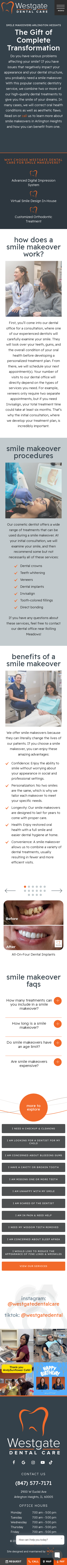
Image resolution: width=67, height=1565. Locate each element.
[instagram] (33, 1462)
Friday (15, 1532)
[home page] (24, 7)
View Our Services (33, 1266)
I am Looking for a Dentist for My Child (33, 1142)
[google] (23, 1462)
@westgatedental (42, 1315)
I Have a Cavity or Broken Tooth (33, 1167)
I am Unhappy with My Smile (34, 1191)
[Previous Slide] (10, 890)
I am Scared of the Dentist (33, 1203)
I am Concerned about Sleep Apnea (33, 1239)
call (24, 116)
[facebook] (13, 1462)
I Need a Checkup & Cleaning (33, 1128)
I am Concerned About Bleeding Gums (33, 1155)
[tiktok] (52, 1463)
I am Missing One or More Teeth (33, 1179)
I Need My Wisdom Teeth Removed (33, 1227)
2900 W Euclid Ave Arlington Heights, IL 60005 (33, 1494)
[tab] (25, 887)
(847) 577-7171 (33, 1483)
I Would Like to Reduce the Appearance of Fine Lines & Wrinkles (33, 1253)
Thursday (17, 1527)
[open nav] (61, 7)
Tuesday (16, 1517)
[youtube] (42, 1462)
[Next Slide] (56, 890)
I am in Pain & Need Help (33, 1215)
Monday (16, 1512)
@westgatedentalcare (33, 1304)
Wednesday (19, 1522)
